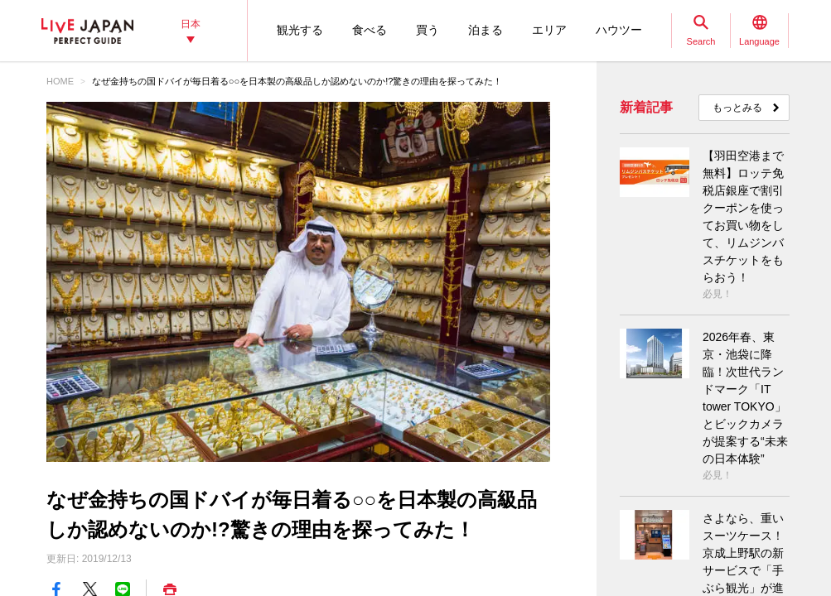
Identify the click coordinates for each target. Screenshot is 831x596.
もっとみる (737, 107)
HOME (60, 81)
